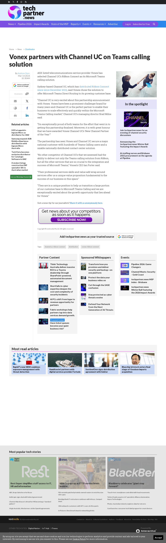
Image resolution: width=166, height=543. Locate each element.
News (11, 24)
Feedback (119, 519)
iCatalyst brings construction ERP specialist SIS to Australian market (20, 166)
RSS (156, 519)
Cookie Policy (79, 539)
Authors (112, 519)
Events (86, 24)
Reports (75, 24)
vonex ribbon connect (90, 247)
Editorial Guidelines (100, 519)
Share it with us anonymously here (86, 203)
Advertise (113, 24)
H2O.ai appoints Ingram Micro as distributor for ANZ (20, 132)
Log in (128, 24)
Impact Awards (41, 24)
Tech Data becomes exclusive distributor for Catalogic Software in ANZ (21, 155)
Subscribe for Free (141, 24)
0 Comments (18, 94)
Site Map (151, 519)
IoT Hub (45, 528)
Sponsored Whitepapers (96, 257)
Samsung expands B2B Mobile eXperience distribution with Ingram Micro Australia (21, 143)
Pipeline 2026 (25, 24)
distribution (73, 247)
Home (11, 49)
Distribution (30, 49)
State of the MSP (59, 24)
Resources (98, 24)
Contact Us (81, 519)
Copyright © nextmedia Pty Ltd (48, 229)
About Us (89, 519)
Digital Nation (34, 528)
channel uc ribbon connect (55, 247)
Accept (158, 537)
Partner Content (49, 257)
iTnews (54, 528)
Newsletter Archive (139, 519)
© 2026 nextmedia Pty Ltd (29, 519)
